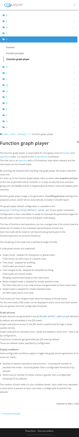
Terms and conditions (45, 430)
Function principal (15, 53)
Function (10, 47)
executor (22, 160)
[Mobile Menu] (74, 4)
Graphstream (41, 156)
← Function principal (10, 413)
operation (5, 156)
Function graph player (18, 59)
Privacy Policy (30, 430)
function (66, 153)
